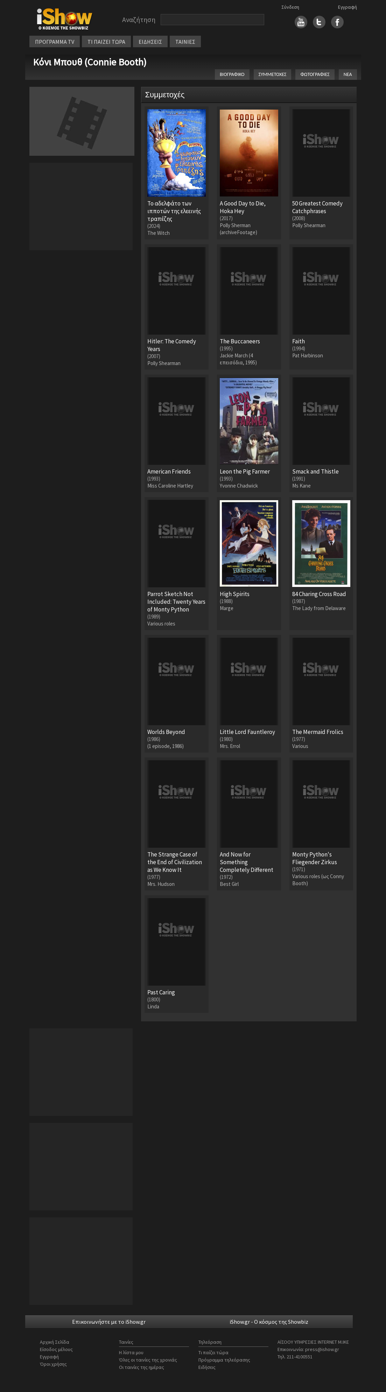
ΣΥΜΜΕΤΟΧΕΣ (273, 74)
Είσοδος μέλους (56, 1349)
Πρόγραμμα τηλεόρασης (224, 1360)
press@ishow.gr (322, 1349)
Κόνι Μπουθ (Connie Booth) (90, 62)
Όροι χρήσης (53, 1364)
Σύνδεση (290, 7)
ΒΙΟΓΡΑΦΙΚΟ (232, 74)
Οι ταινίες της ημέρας (141, 1367)
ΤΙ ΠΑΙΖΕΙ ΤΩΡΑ (106, 41)
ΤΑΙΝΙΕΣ (185, 41)
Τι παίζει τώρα (213, 1352)
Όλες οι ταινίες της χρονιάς (148, 1360)
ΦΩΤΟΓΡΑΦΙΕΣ (314, 74)
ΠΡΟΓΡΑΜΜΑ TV (54, 41)
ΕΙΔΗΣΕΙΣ (150, 41)
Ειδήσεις (207, 1367)
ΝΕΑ (348, 74)
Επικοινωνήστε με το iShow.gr (109, 1321)
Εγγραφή (347, 7)
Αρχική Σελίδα (54, 1342)
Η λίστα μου (131, 1352)
